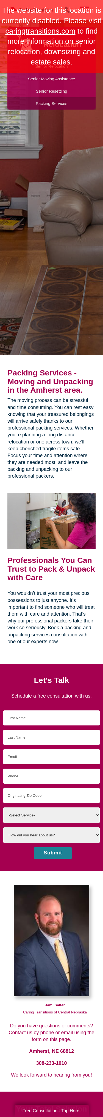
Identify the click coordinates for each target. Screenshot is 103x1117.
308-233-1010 (51, 1063)
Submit (53, 853)
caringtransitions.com (40, 31)
